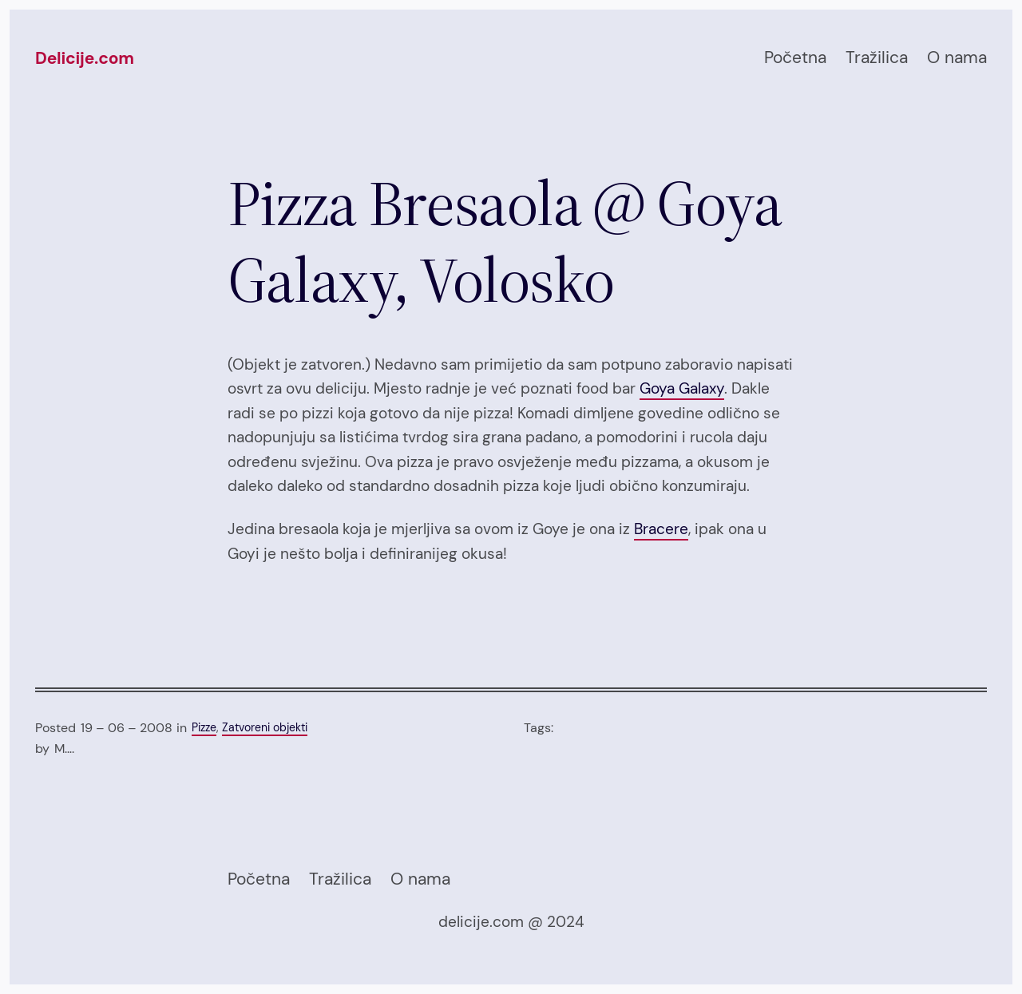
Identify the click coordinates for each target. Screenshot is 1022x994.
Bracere (661, 529)
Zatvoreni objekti (264, 728)
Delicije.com (84, 58)
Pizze (204, 728)
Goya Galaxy (682, 388)
